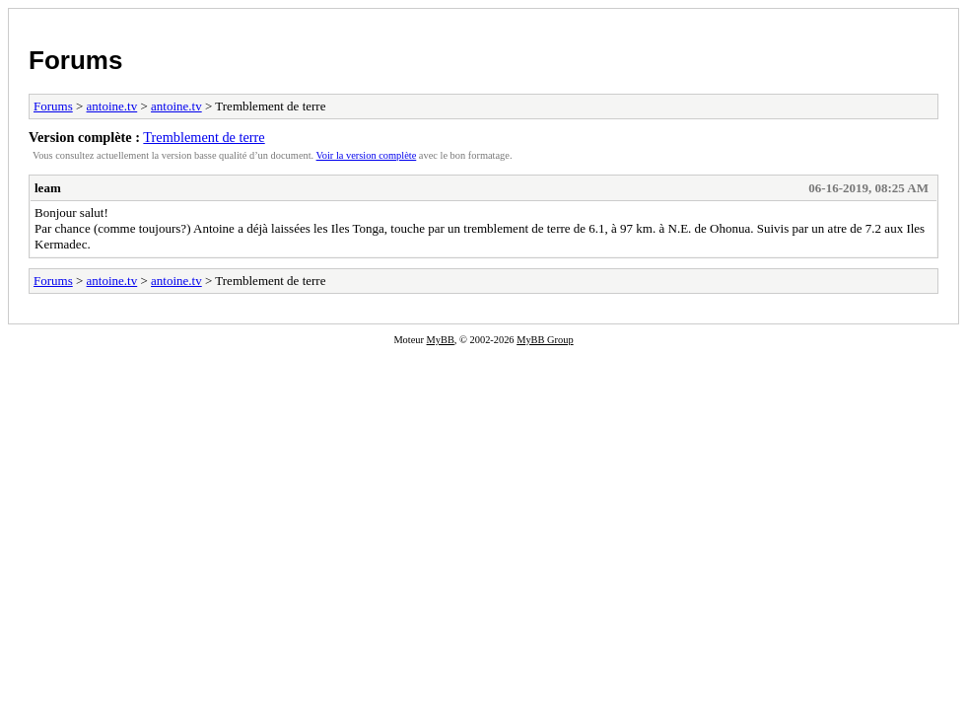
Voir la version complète (366, 155)
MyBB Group (545, 339)
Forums (75, 60)
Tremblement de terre (203, 137)
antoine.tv (112, 106)
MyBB (440, 339)
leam (48, 187)
